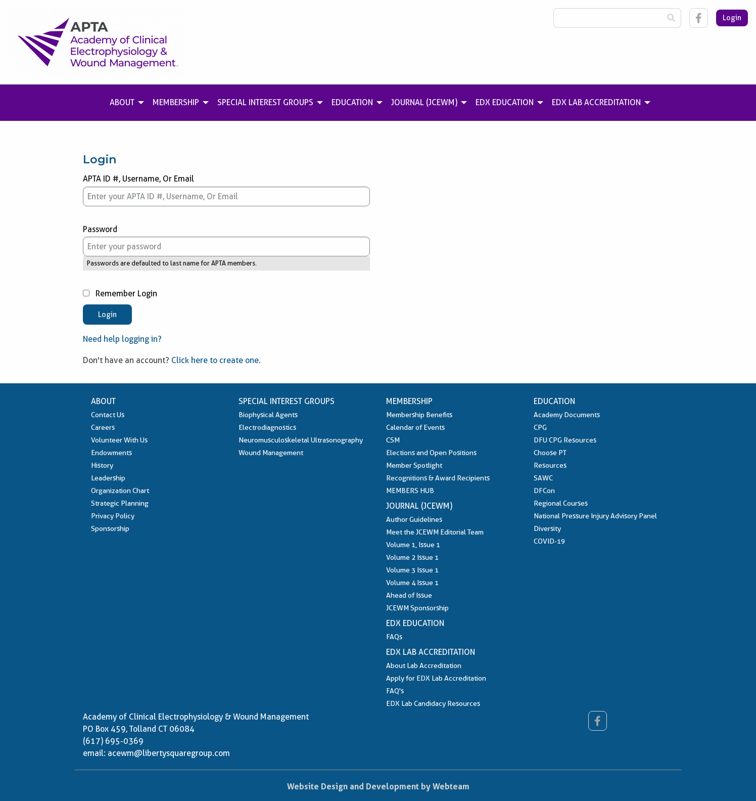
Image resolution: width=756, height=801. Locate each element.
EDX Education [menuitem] (505, 102)
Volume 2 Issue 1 (412, 557)
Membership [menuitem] (176, 102)
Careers (103, 427)
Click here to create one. (216, 360)
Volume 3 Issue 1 (412, 570)
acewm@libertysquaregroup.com (169, 753)
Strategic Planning (120, 503)
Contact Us (107, 415)
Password (226, 241)
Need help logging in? (122, 339)
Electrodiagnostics (267, 427)
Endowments (111, 453)
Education (554, 401)
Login (732, 18)
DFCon (544, 490)
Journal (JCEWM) (419, 506)
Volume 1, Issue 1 (413, 545)
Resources (550, 465)
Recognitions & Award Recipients (438, 478)
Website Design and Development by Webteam (378, 786)
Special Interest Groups (287, 401)
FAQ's (395, 691)
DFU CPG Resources (565, 440)
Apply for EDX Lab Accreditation (436, 678)
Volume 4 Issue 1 (412, 583)
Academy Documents (567, 415)
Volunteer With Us (119, 440)
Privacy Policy (112, 516)
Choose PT (550, 453)
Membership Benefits (419, 415)
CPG (540, 427)
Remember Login (120, 293)
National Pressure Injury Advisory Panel (595, 516)
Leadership (108, 478)
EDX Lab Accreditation (430, 652)
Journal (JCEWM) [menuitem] (424, 102)
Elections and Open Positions (431, 453)
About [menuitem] (122, 102)
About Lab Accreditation (423, 665)
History (102, 465)
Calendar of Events (415, 427)
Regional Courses (561, 503)
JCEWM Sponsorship (417, 608)
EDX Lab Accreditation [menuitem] (596, 102)
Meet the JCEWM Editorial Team (435, 532)
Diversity (547, 528)
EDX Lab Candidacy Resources (433, 703)
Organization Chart (120, 490)
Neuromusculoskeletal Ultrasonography (301, 440)
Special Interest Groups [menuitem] (265, 102)
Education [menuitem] (352, 102)
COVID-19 (549, 541)
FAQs (394, 637)
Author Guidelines (414, 519)
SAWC (543, 478)
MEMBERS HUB (410, 490)
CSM (393, 440)
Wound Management (271, 453)
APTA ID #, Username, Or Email (226, 190)
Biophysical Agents (268, 415)
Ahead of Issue (409, 595)
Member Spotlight (414, 465)
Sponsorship (110, 528)
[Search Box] (607, 18)
